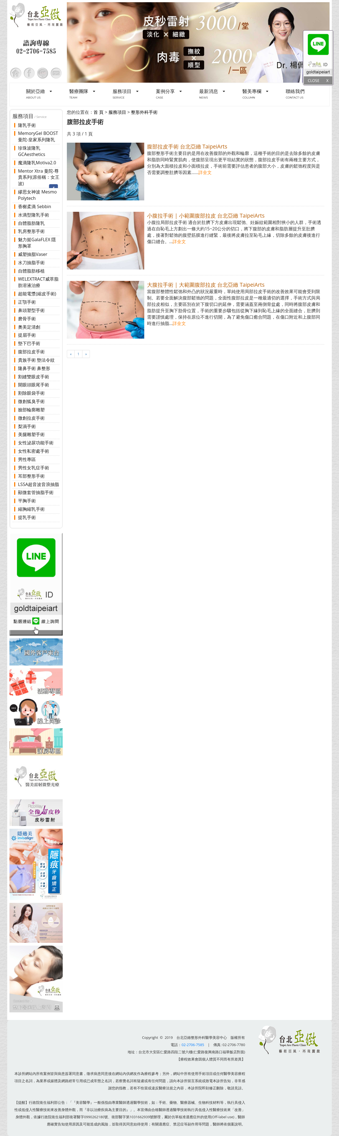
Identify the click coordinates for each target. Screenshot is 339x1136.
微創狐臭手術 (31, 401)
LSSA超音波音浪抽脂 (38, 484)
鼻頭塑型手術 (31, 310)
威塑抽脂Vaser (32, 254)
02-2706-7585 (192, 1044)
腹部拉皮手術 (31, 352)
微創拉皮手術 (31, 418)
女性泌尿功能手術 (36, 443)
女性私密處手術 (33, 451)
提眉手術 (27, 335)
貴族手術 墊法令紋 (36, 360)
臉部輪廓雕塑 (31, 410)
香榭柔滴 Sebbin (34, 206)
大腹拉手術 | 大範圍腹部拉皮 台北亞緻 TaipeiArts (206, 284)
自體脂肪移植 (31, 271)
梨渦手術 (27, 426)
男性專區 (27, 459)
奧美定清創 (29, 327)
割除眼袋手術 (31, 393)
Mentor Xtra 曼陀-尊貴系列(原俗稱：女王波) (38, 177)
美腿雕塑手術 (31, 434)
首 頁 (98, 112)
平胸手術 (27, 501)
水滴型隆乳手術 (33, 215)
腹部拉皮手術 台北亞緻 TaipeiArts (187, 146)
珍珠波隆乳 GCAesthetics (31, 151)
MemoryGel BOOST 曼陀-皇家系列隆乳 (38, 136)
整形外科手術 (144, 112)
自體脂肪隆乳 (31, 223)
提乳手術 (27, 517)
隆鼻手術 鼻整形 (34, 368)
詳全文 (205, 172)
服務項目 (117, 112)
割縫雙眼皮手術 (33, 377)
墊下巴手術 (29, 343)
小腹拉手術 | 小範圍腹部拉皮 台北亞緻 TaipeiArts (206, 215)
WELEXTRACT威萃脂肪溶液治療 (38, 282)
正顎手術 (27, 302)
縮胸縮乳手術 (31, 509)
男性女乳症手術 (33, 468)
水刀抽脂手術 (31, 263)
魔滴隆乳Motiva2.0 (37, 163)
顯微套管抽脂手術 (36, 492)
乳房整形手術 (31, 231)
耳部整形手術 (31, 476)
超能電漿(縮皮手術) (37, 294)
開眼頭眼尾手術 (33, 385)
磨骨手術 (27, 319)
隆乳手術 (27, 125)
